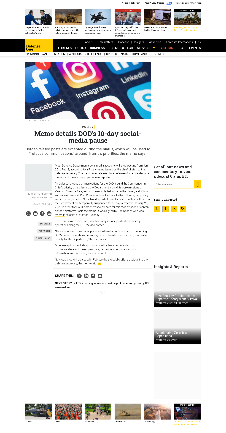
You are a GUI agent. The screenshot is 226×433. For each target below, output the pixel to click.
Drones (111, 56)
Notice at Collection (131, 3)
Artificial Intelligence (85, 56)
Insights (139, 44)
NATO (124, 56)
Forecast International (180, 44)
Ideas (181, 50)
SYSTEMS (166, 50)
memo (100, 171)
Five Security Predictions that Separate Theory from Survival (177, 299)
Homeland (139, 56)
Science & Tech (120, 50)
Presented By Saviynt (166, 342)
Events (195, 50)
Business (97, 50)
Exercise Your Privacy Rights (189, 3)
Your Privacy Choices (158, 3)
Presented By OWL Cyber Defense (172, 305)
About (88, 44)
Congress (158, 56)
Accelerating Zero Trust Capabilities (172, 336)
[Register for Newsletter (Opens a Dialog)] (197, 187)
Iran (44, 56)
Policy (80, 50)
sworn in (60, 217)
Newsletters (105, 44)
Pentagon (58, 56)
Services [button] (144, 50)
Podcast (123, 44)
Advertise (155, 44)
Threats (65, 50)
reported (106, 179)
